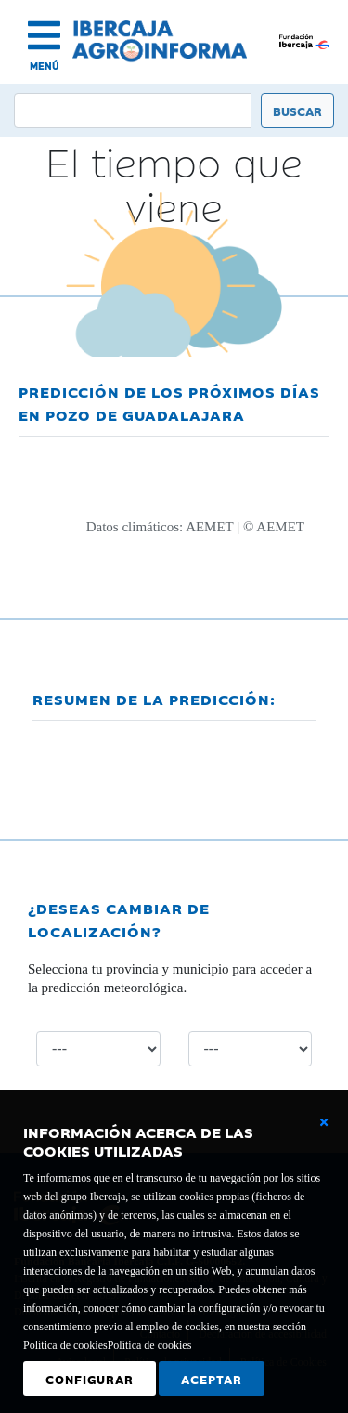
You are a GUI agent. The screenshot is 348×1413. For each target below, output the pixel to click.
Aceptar (211, 1378)
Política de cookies (150, 1345)
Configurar (89, 1378)
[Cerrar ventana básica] (324, 1122)
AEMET (209, 526)
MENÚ (44, 65)
